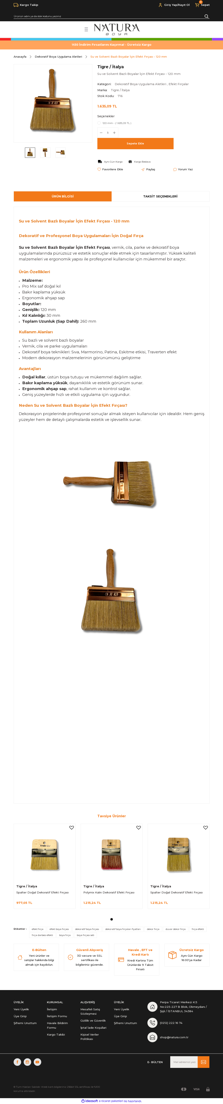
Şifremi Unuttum (25, 1023)
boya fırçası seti (85, 935)
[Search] (112, 16)
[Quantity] (108, 133)
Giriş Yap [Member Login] (170, 4)
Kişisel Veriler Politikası (89, 1037)
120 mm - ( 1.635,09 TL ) (117, 123)
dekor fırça (153, 929)
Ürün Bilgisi (63, 196)
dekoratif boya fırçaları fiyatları (123, 929)
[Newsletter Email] (189, 1062)
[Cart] (202, 5)
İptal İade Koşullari (93, 1027)
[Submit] (203, 1062)
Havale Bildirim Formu (57, 1025)
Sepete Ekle (135, 143)
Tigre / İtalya (120, 90)
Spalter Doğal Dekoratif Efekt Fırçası (42, 892)
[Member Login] (160, 5)
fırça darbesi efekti (42, 935)
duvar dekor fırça (176, 929)
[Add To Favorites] (110, 169)
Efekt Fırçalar (179, 84)
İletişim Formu (57, 1016)
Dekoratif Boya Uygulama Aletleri (140, 84)
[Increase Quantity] (114, 133)
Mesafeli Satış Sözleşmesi (90, 1011)
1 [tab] (111, 919)
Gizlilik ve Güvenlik (93, 1020)
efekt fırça (37, 929)
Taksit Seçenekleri (160, 196)
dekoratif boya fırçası (87, 929)
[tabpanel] (44, 869)
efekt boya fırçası (59, 929)
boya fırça (65, 935)
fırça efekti (198, 929)
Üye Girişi (20, 1016)
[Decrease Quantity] (101, 133)
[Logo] (117, 29)
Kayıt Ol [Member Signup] (184, 4)
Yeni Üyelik (21, 1009)
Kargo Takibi (56, 1034)
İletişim (52, 1009)
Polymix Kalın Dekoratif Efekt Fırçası (108, 892)
